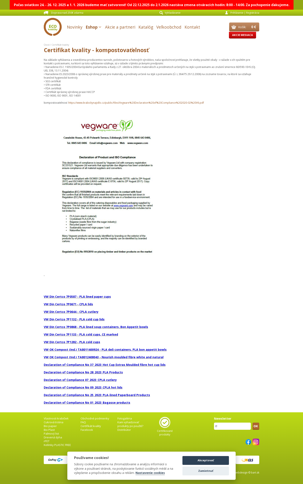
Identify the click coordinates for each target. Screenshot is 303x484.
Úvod (46, 44)
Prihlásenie (236, 13)
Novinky (74, 27)
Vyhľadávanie (173, 13)
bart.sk (255, 472)
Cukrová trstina (53, 422)
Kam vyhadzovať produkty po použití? (130, 424)
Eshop (92, 27)
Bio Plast (49, 430)
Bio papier (50, 426)
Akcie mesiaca (242, 35)
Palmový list (51, 433)
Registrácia (252, 13)
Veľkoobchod (168, 27)
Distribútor (124, 430)
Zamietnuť (205, 471)
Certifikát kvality (60, 44)
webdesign (241, 472)
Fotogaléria (124, 418)
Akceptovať (206, 460)
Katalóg (145, 27)
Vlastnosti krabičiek (56, 418)
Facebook (87, 430)
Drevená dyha (53, 437)
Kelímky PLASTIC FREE (57, 445)
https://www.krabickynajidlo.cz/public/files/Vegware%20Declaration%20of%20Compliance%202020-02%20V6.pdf (136, 102)
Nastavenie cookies (150, 473)
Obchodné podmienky (95, 418)
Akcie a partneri (120, 27)
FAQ (83, 422)
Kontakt (192, 27)
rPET (46, 441)
